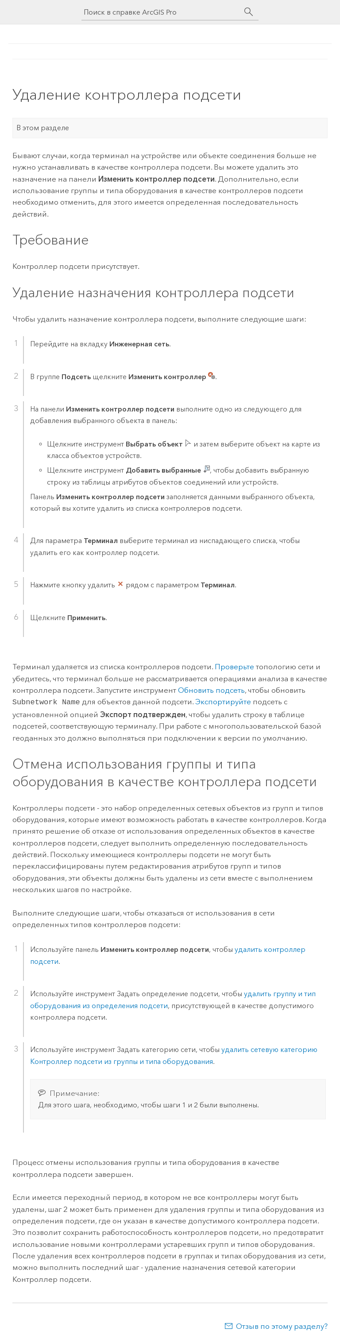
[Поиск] (248, 12)
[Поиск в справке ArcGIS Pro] (161, 12)
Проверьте (234, 666)
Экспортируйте (223, 701)
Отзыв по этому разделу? (282, 1325)
